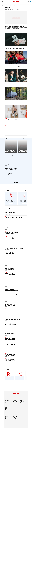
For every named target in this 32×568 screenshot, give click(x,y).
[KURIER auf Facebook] (12, 395)
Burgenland (9, 3)
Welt (5, 167)
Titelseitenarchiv (22, 406)
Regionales (7, 400)
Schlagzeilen (2, 3)
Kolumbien (6, 293)
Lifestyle (6, 9)
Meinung (17, 5)
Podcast (14, 403)
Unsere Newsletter (8, 190)
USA (5, 308)
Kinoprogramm (22, 402)
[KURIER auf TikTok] (20, 395)
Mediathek (14, 400)
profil (6, 417)
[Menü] (1, 1)
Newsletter (14, 402)
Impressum (8, 424)
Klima (6, 410)
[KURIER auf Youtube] (14, 395)
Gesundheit (28, 3)
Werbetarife (14, 418)
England (6, 337)
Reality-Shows (12, 9)
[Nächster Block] (26, 138)
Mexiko (6, 251)
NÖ (6, 3)
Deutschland (6, 236)
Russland (6, 318)
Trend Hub (6, 25)
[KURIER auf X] (18, 395)
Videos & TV (20, 5)
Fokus (6, 406)
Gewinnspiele (15, 401)
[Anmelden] (28, 1)
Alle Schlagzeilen (16, 182)
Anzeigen (14, 417)
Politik (15, 3)
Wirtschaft (18, 3)
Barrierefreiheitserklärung (18, 424)
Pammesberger (15, 406)
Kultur (23, 3)
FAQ (13, 419)
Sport (21, 3)
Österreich (13, 3)
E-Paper (14, 399)
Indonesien (6, 283)
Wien (5, 3)
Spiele (21, 400)
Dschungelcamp (17, 9)
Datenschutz (13, 424)
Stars (8, 9)
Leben (6, 407)
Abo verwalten (15, 416)
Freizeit (26, 3)
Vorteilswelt (22, 399)
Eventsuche (22, 403)
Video (5, 162)
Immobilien (25, 5)
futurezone (6, 418)
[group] (16, 146)
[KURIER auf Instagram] (16, 395)
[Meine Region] (2, 1)
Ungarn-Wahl (8, 5)
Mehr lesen (16, 387)
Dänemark (6, 100)
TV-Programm (22, 401)
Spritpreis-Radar (3, 5)
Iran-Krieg (13, 5)
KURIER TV (7, 416)
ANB (6, 424)
